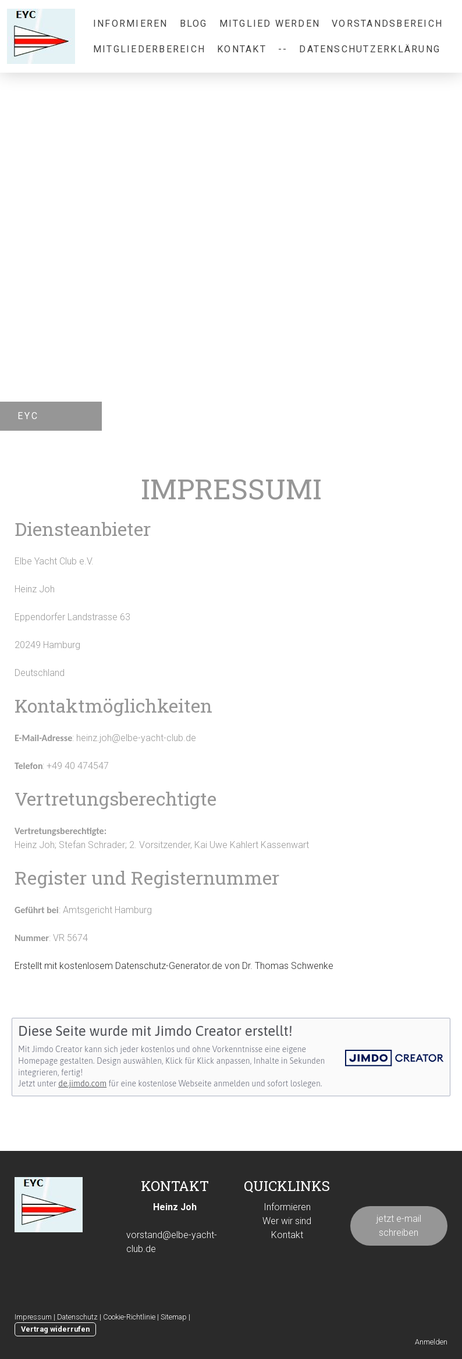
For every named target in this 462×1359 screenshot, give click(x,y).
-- (282, 49)
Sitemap (174, 1316)
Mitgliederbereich (149, 49)
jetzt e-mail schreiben (398, 1225)
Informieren (287, 1207)
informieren (130, 23)
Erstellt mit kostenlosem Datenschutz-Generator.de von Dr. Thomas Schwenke (174, 965)
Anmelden (431, 1341)
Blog (194, 23)
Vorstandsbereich (387, 23)
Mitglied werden (270, 23)
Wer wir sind (286, 1220)
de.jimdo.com (82, 1083)
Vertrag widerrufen (55, 1329)
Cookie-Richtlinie (129, 1316)
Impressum (33, 1316)
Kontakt (241, 49)
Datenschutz (77, 1316)
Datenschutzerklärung (369, 49)
